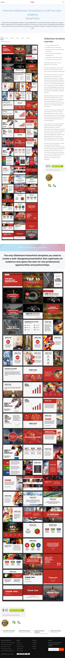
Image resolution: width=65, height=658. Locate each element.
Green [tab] (17, 38)
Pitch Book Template (5, 646)
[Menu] (3, 2)
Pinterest (34, 646)
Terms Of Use (20, 650)
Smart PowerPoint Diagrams (7, 650)
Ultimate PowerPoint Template (8, 642)
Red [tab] (2, 38)
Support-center (20, 646)
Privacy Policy (20, 648)
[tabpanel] (19, 143)
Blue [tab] (7, 38)
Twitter (34, 644)
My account (19, 644)
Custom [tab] (28, 38)
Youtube (34, 648)
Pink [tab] (23, 38)
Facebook (34, 642)
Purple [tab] (11, 38)
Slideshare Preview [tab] (5, 41)
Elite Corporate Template (6, 644)
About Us (19, 642)
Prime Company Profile (6, 648)
